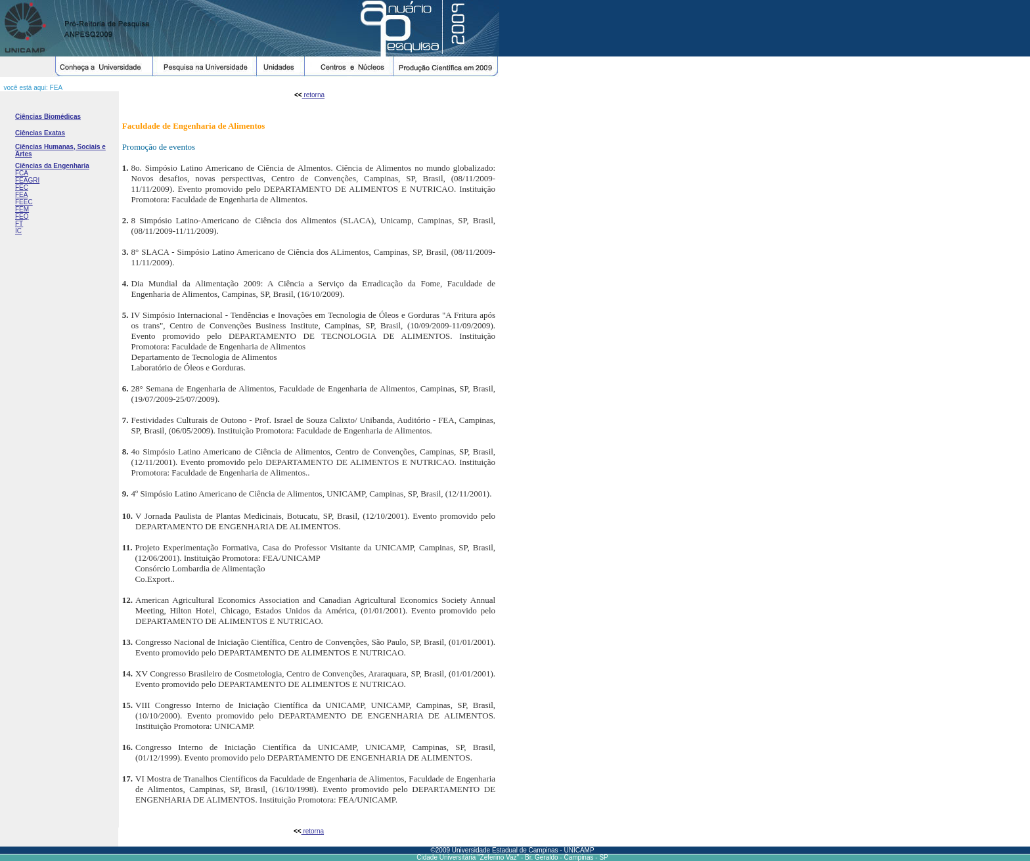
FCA (21, 173)
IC (18, 230)
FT (19, 223)
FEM (22, 209)
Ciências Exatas (40, 133)
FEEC (24, 202)
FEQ (22, 216)
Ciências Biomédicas (48, 116)
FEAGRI (27, 180)
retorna (313, 95)
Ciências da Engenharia (52, 165)
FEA (21, 194)
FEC (21, 187)
